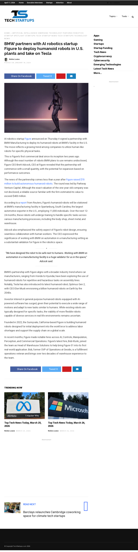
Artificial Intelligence (25, 35)
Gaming (98, 41)
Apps (96, 37)
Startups (49, 3)
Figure (28, 140)
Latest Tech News (104, 70)
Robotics (78, 35)
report (23, 204)
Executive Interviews (35, 3)
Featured (68, 35)
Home (21, 3)
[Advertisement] (46, 469)
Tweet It (46, 77)
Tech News (100, 53)
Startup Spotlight (14, 37)
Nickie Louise (9, 433)
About (69, 3)
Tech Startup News (46, 37)
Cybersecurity (102, 62)
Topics (112, 16)
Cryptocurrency (103, 58)
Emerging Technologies (107, 66)
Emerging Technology (50, 35)
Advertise (59, 3)
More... (98, 74)
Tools (124, 16)
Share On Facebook (20, 77)
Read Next (29, 506)
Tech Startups (66, 37)
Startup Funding (103, 49)
